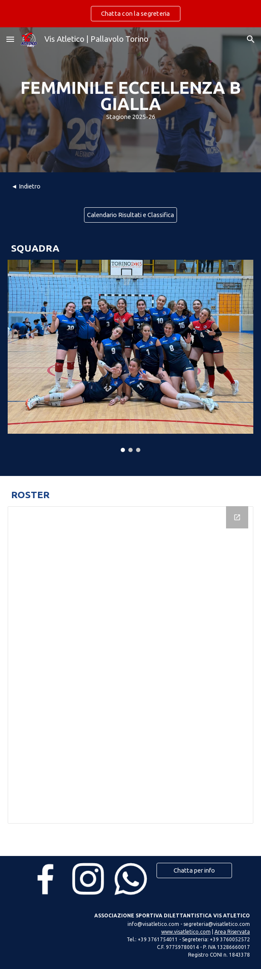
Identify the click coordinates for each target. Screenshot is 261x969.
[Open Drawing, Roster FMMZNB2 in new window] (237, 517)
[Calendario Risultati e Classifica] (130, 214)
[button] (10, 39)
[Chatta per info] (194, 870)
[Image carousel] (130, 356)
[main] (130, 100)
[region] (130, 13)
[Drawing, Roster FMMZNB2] (130, 665)
